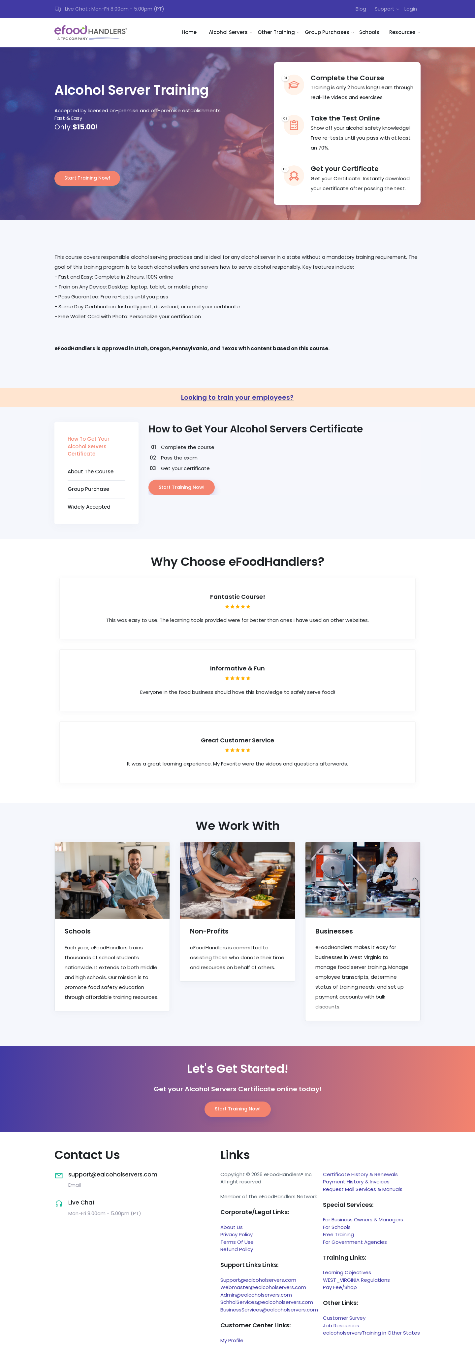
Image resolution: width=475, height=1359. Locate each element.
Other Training (276, 32)
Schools (369, 32)
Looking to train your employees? (237, 397)
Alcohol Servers (228, 32)
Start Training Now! (87, 178)
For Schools (337, 1227)
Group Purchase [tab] (88, 489)
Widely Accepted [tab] (89, 506)
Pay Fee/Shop (340, 1287)
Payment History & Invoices (356, 1181)
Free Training (338, 1234)
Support (385, 8)
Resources (402, 32)
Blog (361, 8)
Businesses (334, 931)
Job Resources (341, 1325)
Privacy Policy (236, 1234)
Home (189, 32)
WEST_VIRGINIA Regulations (356, 1279)
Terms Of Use (237, 1242)
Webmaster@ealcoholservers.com (263, 1287)
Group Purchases (327, 32)
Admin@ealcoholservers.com (256, 1294)
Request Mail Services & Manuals (362, 1189)
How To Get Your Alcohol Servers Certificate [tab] (89, 446)
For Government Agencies (355, 1242)
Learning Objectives (347, 1272)
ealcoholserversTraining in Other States (371, 1332)
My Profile (231, 1340)
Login (410, 8)
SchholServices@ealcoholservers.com (266, 1302)
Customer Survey (344, 1317)
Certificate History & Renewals (360, 1174)
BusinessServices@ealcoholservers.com (269, 1309)
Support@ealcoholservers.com (258, 1279)
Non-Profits (209, 931)
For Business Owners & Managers (363, 1219)
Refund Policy (236, 1249)
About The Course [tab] (90, 471)
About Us (231, 1227)
